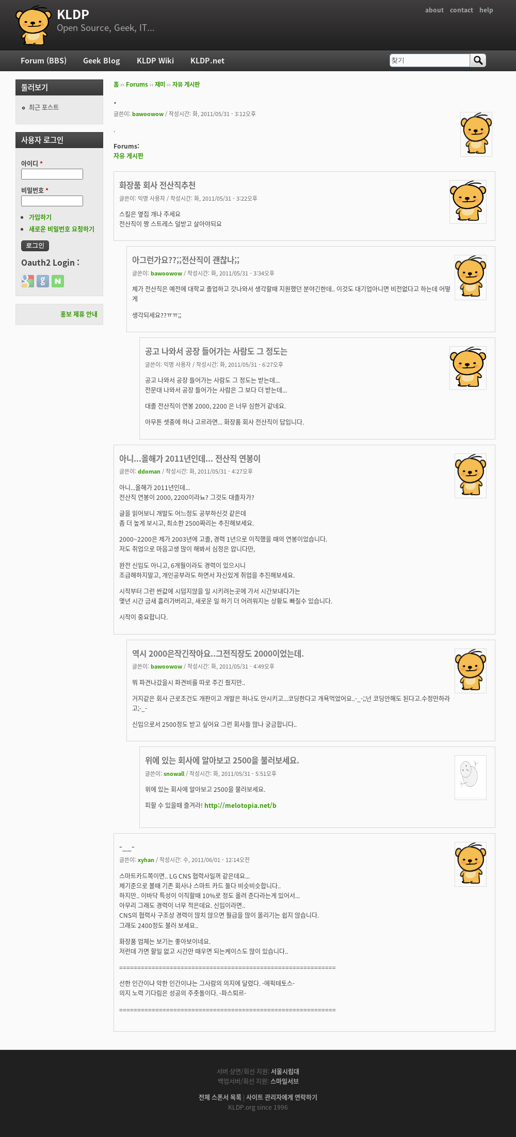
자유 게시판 (186, 84)
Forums (137, 84)
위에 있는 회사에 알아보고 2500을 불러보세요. (222, 760)
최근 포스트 (44, 107)
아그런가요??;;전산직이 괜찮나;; (185, 260)
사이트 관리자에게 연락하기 (281, 1097)
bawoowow (148, 113)
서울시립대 (285, 1071)
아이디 (32, 163)
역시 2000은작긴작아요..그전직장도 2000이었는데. (218, 653)
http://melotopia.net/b (240, 805)
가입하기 (40, 217)
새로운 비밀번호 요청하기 (61, 229)
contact (461, 9)
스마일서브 (284, 1081)
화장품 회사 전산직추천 (157, 185)
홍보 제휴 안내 (79, 314)
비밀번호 (35, 190)
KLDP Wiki (155, 60)
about (434, 9)
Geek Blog (101, 60)
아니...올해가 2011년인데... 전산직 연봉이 (190, 458)
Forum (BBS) (44, 60)
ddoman (149, 471)
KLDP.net (207, 60)
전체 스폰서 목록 (220, 1097)
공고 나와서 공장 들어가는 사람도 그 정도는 (216, 351)
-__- (127, 847)
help (486, 9)
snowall (174, 773)
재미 (160, 84)
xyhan (146, 859)
